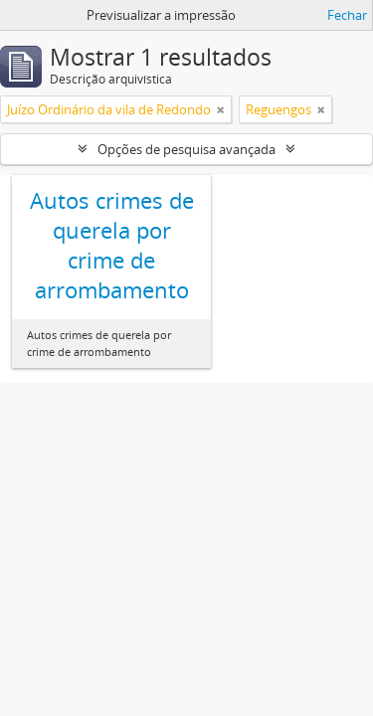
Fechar (347, 15)
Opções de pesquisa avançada (186, 149)
